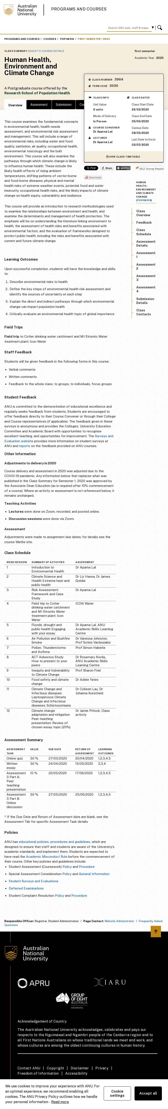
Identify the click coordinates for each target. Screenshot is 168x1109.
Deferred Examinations (26, 888)
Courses (49, 39)
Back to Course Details (46, 51)
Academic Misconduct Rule (46, 856)
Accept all (148, 1093)
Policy (67, 867)
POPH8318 (67, 39)
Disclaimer (80, 1068)
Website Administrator (119, 921)
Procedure (87, 867)
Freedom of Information (38, 1073)
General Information (94, 874)
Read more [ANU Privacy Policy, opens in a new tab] (60, 1102)
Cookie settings (117, 1093)
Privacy (101, 1068)
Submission (64, 104)
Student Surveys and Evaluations (33, 881)
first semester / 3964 (94, 39)
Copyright (55, 1068)
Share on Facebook (107, 168)
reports (24, 446)
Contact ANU (29, 1068)
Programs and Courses (79, 9)
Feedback (144, 222)
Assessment (39, 104)
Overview (15, 105)
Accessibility (76, 1073)
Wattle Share (123, 168)
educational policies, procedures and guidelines (54, 842)
